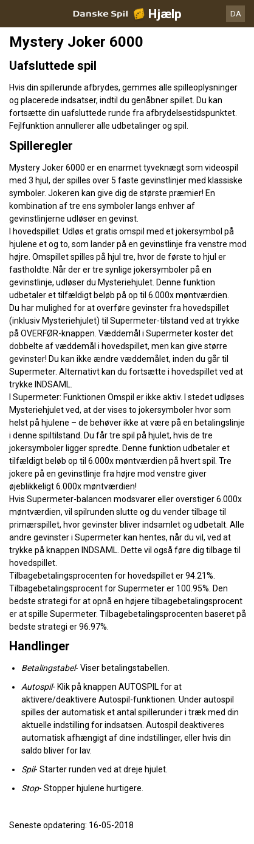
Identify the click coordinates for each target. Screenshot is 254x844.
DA (235, 13)
